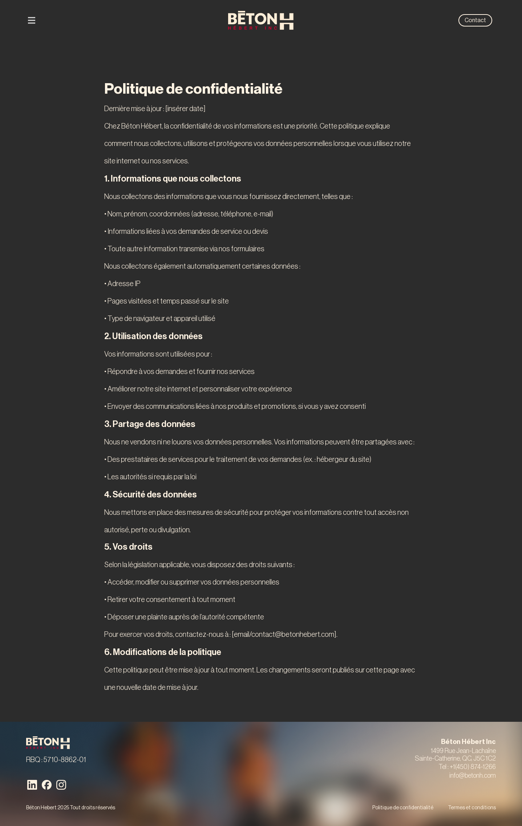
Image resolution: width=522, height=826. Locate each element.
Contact (475, 20)
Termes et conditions (472, 807)
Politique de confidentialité (402, 807)
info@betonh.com (472, 775)
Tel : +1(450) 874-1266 (467, 767)
